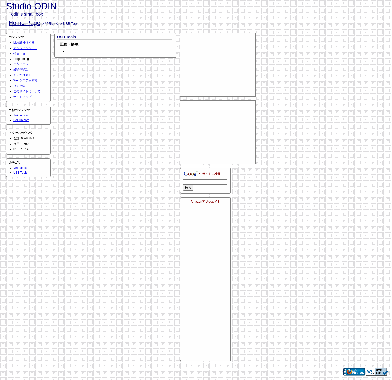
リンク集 (20, 86)
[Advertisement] (218, 64)
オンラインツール (26, 48)
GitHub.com (21, 120)
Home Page (24, 22)
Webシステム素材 (26, 80)
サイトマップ (23, 97)
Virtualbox (20, 168)
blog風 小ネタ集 (24, 42)
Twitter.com (21, 115)
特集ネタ (52, 24)
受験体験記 (21, 69)
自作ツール (21, 64)
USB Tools (21, 172)
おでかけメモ (23, 75)
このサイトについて (27, 91)
